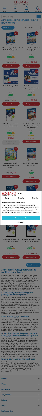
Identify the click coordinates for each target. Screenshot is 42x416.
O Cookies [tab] (35, 198)
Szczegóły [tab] (21, 198)
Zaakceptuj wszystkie (21, 218)
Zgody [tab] (7, 198)
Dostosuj (21, 222)
